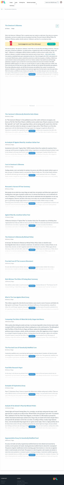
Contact (3, 472)
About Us (3, 470)
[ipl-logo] (3, 2)
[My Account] (61, 2)
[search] (58, 2)
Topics (16, 2)
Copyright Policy (21, 470)
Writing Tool (22, 2)
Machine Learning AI (31, 2)
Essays (11, 2)
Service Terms (20, 477)
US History (39, 2)
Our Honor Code (21, 473)
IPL (1, 6)
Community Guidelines (22, 472)
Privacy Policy (20, 475)
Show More (32, 63)
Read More (32, 120)
